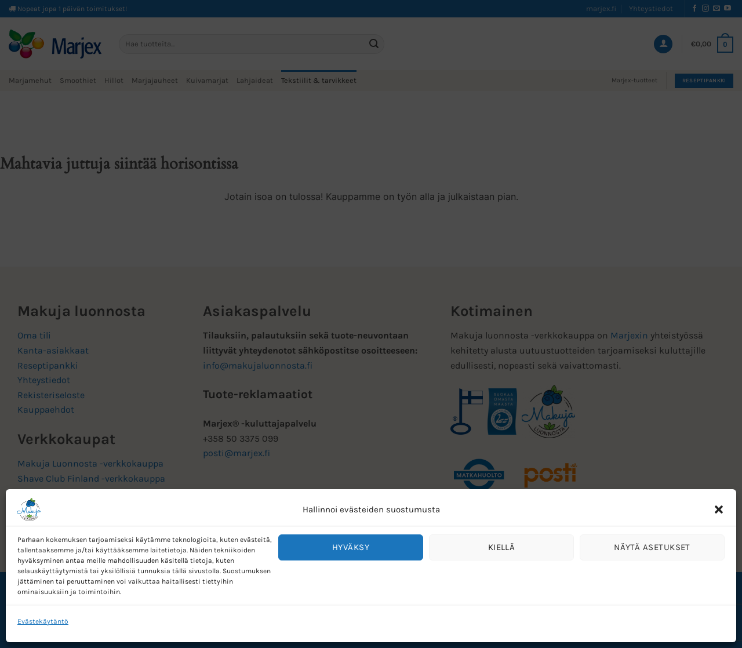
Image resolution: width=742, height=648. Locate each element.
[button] (719, 509)
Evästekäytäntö (42, 621)
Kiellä (501, 547)
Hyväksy (350, 547)
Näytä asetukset (652, 547)
